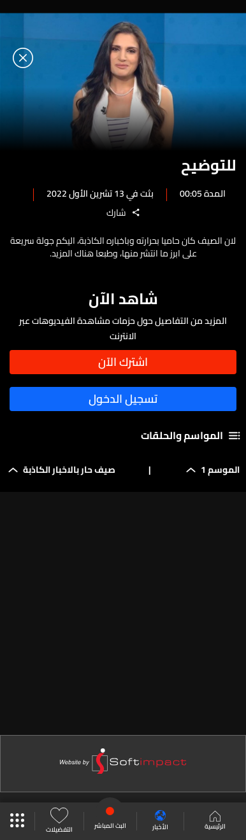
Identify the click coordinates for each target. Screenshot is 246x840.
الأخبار (160, 821)
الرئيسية (215, 821)
